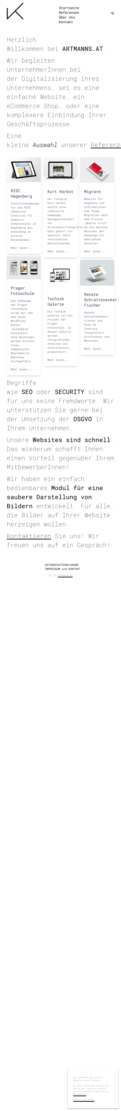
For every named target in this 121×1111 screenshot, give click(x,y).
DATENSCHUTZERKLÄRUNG (62, 565)
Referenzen (69, 12)
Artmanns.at (65, 575)
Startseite (69, 8)
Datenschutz (79, 1094)
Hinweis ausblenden (83, 1099)
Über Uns (67, 17)
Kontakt (66, 22)
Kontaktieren (29, 536)
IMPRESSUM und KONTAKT (62, 569)
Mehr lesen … (21, 247)
